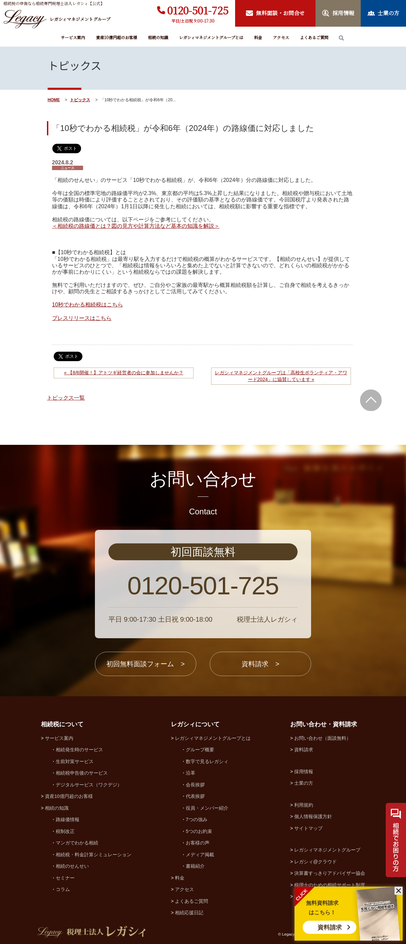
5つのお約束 (199, 831)
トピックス (80, 100)
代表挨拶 (195, 796)
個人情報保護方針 (313, 816)
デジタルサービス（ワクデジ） (89, 784)
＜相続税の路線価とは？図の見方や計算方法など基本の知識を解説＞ (136, 226)
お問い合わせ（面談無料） (322, 738)
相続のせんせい (72, 866)
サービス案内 (73, 37)
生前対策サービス (75, 761)
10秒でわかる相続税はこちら (87, 304)
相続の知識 (158, 37)
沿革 (190, 773)
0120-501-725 (197, 10)
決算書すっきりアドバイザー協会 (329, 873)
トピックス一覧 (66, 398)
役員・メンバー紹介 (207, 808)
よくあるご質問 (314, 37)
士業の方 (303, 783)
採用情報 (303, 771)
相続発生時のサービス (79, 749)
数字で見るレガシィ (207, 761)
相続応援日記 (189, 912)
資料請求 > (260, 664)
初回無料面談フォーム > (145, 664)
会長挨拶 (195, 784)
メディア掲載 (200, 854)
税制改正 (65, 831)
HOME (54, 100)
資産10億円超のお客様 (116, 37)
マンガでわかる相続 (77, 842)
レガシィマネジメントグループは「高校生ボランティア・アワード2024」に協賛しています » (281, 376)
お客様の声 (197, 842)
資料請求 (330, 927)
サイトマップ (308, 828)
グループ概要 (200, 749)
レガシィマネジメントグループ (327, 850)
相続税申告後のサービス (82, 773)
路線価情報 (67, 819)
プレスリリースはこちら (81, 318)
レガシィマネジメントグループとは (211, 37)
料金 (258, 37)
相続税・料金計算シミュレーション (93, 854)
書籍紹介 (195, 866)
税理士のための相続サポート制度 (329, 885)
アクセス (281, 37)
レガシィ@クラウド (315, 861)
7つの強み (196, 819)
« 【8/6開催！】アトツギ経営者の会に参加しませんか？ (123, 372)
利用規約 (303, 805)
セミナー (65, 878)
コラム (63, 889)
